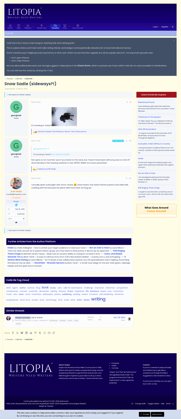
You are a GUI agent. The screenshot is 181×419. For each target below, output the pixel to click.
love (110, 291)
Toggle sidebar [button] (153, 404)
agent (15, 287)
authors (31, 287)
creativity (33, 291)
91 (24, 218)
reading (76, 294)
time (60, 299)
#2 (130, 141)
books (53, 287)
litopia (103, 291)
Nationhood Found (146, 102)
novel (27, 294)
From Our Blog (21, 320)
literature (94, 291)
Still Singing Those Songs (149, 188)
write (73, 299)
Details (82, 404)
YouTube (114, 368)
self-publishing (106, 294)
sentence (119, 294)
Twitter (113, 366)
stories (35, 299)
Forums (55, 28)
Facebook (115, 363)
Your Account (77, 28)
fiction (70, 291)
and (47, 169)
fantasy (62, 291)
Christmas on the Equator (149, 117)
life (87, 291)
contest (23, 291)
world (66, 299)
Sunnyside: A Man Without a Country (154, 144)
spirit (76, 320)
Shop (65, 28)
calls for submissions (72, 287)
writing (98, 299)
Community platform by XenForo (46, 401)
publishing (67, 294)
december (44, 291)
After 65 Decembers (147, 129)
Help (18, 28)
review (85, 294)
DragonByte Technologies (69, 404)
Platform (28, 28)
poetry (57, 294)
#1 (130, 102)
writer (79, 299)
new (15, 294)
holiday (63, 320)
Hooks (140, 158)
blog (38, 287)
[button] (33, 27)
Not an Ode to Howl (146, 173)
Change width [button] (140, 404)
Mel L (123, 320)
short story (25, 299)
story (42, 299)
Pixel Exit (50, 406)
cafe (59, 287)
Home (10, 28)
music (9, 294)
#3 (130, 178)
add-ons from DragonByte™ (39, 404)
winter (18, 324)
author (22, 287)
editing (54, 291)
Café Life (42, 320)
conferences (12, 291)
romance (93, 294)
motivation (118, 291)
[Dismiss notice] (174, 41)
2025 (8, 287)
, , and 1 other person (62, 131)
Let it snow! (37, 317)
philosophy (48, 294)
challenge (88, 287)
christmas (110, 287)
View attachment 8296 (60, 154)
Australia (21, 214)
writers (86, 299)
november (36, 294)
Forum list (9, 33)
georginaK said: (39, 149)
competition (122, 287)
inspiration (79, 291)
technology (51, 299)
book (45, 287)
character (99, 287)
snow (70, 320)
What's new (41, 28)
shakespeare (12, 299)
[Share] (127, 102)
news (21, 294)
